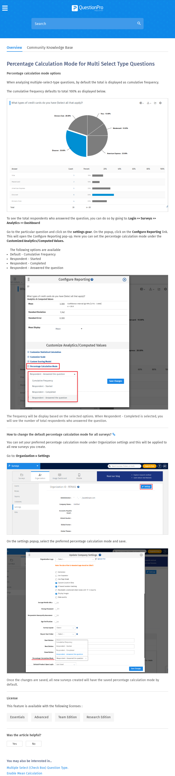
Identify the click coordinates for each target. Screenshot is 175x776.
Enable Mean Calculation (24, 773)
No (33, 743)
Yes (15, 743)
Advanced (41, 717)
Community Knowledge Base (50, 47)
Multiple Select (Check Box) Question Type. (37, 768)
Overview (14, 47)
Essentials (17, 717)
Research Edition (99, 717)
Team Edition (67, 717)
